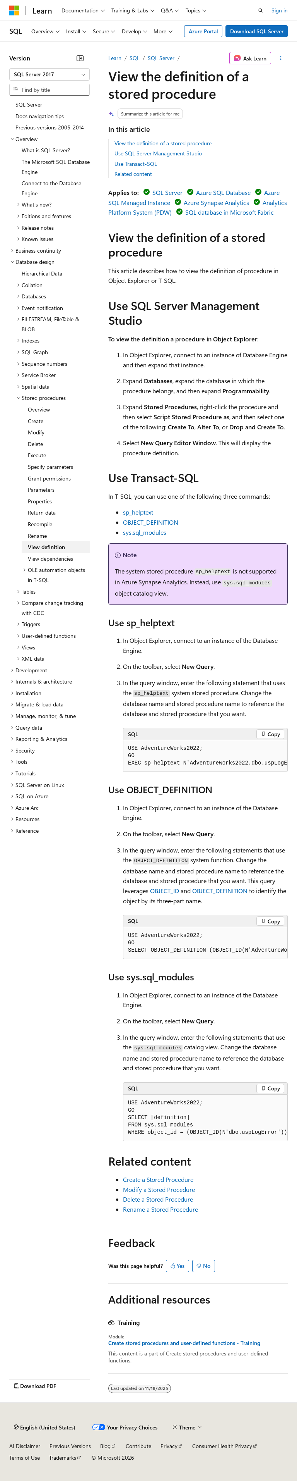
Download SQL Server (256, 31)
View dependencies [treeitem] (50, 558)
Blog (105, 1446)
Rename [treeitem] (37, 535)
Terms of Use (24, 1457)
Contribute (138, 1446)
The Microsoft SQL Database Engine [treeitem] (56, 167)
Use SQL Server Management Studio (158, 153)
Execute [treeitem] (37, 455)
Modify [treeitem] (36, 432)
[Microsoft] (14, 10)
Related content (133, 173)
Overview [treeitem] (39, 409)
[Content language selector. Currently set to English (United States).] (44, 1427)
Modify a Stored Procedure (159, 1189)
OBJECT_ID (164, 891)
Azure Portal (203, 31)
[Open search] (260, 10)
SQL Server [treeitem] (28, 104)
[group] (205, 756)
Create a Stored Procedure (158, 1179)
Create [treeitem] (35, 421)
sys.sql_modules (144, 532)
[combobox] (49, 74)
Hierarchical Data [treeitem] (42, 273)
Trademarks (62, 1457)
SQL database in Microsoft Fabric (229, 212)
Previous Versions (70, 1446)
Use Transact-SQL (135, 163)
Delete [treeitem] (35, 444)
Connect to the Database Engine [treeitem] (51, 188)
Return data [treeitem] (42, 512)
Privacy (169, 1446)
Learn (114, 58)
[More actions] (281, 58)
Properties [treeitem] (40, 501)
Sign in (279, 10)
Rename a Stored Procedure (160, 1209)
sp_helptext (138, 512)
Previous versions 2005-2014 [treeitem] (49, 127)
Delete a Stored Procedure (158, 1199)
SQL (135, 58)
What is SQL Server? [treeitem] (46, 150)
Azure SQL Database (223, 192)
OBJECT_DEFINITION (150, 522)
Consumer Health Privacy (222, 1446)
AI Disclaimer (24, 1446)
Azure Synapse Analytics (216, 202)
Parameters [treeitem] (41, 489)
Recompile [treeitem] (40, 524)
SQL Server (161, 58)
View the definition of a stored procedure (163, 143)
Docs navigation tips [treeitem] (39, 116)
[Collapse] (80, 58)
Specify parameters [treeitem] (50, 466)
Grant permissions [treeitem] (49, 478)
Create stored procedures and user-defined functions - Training (184, 1343)
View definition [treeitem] (46, 547)
